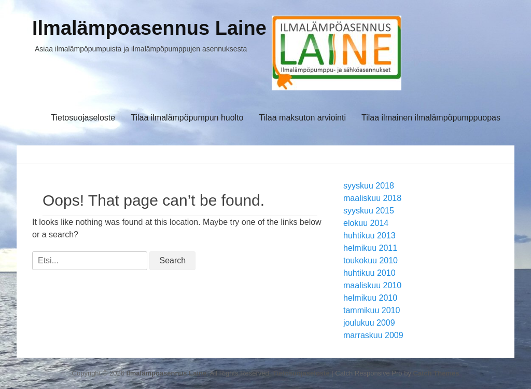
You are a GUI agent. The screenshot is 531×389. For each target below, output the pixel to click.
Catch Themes (436, 373)
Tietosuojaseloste (83, 117)
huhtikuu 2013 (369, 235)
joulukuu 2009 (369, 322)
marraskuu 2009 (373, 335)
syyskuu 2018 (368, 185)
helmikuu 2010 (370, 297)
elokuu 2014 (365, 223)
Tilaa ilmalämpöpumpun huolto (187, 117)
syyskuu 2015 (368, 210)
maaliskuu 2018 (372, 198)
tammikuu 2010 (371, 310)
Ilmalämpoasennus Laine (149, 28)
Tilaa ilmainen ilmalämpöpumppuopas (430, 117)
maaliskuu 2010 (372, 285)
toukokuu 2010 (370, 260)
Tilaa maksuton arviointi (302, 117)
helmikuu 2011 (370, 248)
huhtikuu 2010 (369, 273)
